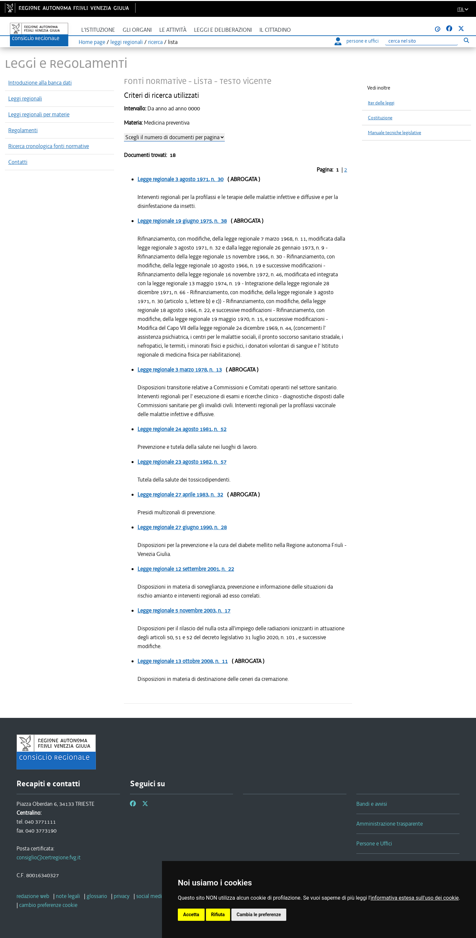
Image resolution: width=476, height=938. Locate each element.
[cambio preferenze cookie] (48, 905)
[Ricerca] (421, 41)
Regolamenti (23, 130)
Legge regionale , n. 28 (182, 527)
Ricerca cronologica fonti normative (48, 146)
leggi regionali (126, 42)
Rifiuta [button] (218, 914)
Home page (92, 42)
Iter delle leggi (381, 103)
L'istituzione (98, 29)
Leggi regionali (25, 98)
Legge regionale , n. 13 (180, 369)
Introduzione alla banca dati (40, 82)
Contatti (17, 162)
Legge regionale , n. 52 (182, 429)
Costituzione (380, 118)
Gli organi (137, 29)
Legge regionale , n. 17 (184, 610)
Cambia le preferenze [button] (259, 914)
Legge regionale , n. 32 (180, 494)
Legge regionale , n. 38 (182, 220)
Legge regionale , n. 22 (186, 568)
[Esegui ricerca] (466, 40)
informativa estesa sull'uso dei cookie (415, 898)
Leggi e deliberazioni (223, 29)
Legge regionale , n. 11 (183, 661)
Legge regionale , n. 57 (182, 461)
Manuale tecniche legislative (394, 133)
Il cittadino (275, 29)
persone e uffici (356, 41)
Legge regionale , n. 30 (180, 179)
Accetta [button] (191, 914)
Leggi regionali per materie (38, 114)
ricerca (155, 42)
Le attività (172, 29)
